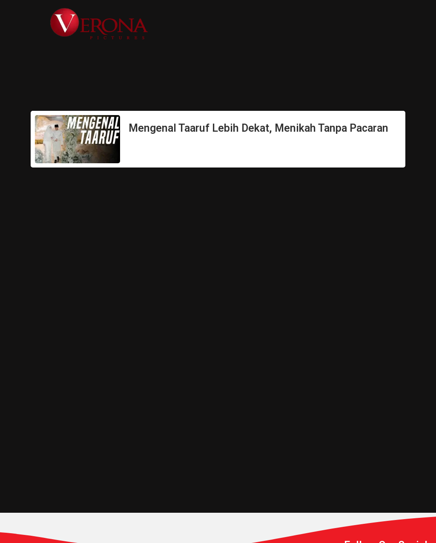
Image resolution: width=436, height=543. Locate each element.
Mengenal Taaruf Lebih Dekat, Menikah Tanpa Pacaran (258, 128)
